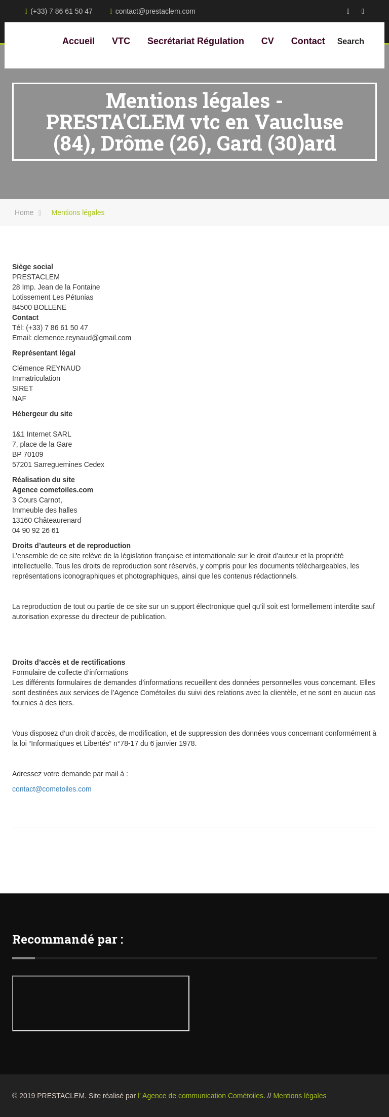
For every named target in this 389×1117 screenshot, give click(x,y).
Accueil (78, 41)
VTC (121, 41)
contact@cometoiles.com (52, 789)
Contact (308, 41)
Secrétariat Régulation (195, 41)
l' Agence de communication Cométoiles (200, 1096)
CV (267, 41)
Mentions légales (299, 1096)
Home (24, 212)
